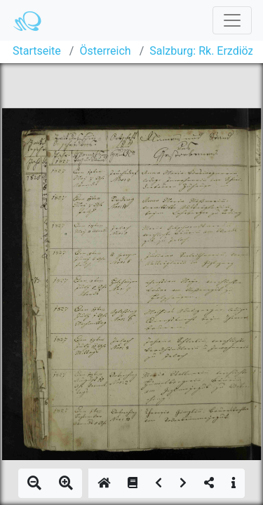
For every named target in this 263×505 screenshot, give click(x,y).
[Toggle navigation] (232, 20)
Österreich (104, 51)
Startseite (37, 51)
